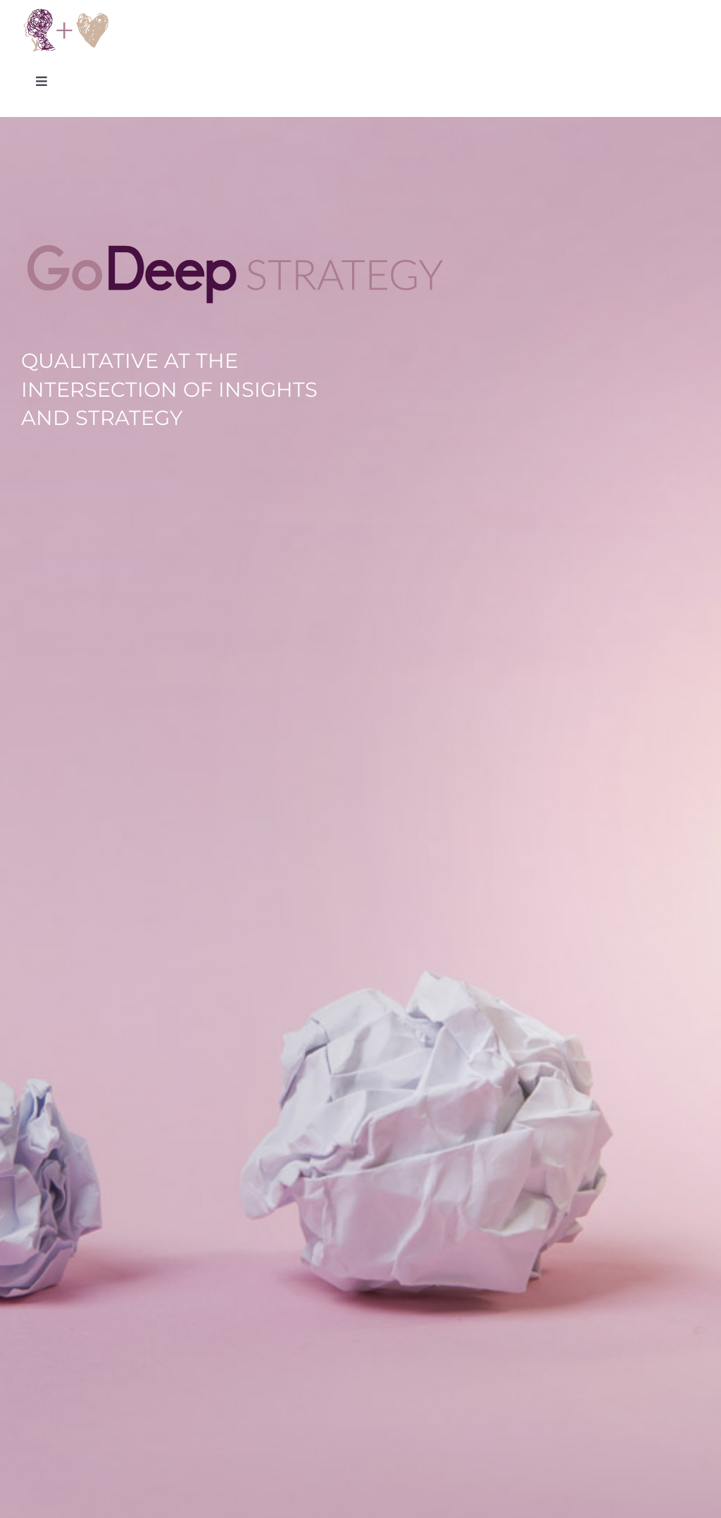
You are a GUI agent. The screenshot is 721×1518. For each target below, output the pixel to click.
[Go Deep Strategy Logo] (66, 12)
